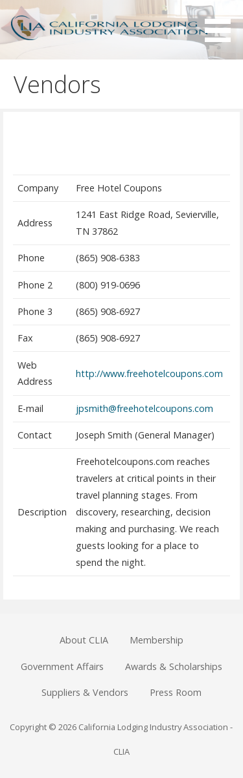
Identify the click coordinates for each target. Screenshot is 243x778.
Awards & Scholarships (173, 666)
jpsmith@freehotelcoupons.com (144, 408)
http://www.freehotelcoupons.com (149, 373)
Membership (156, 640)
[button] (222, 23)
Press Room (176, 692)
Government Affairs (62, 666)
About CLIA (84, 640)
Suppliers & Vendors (84, 692)
